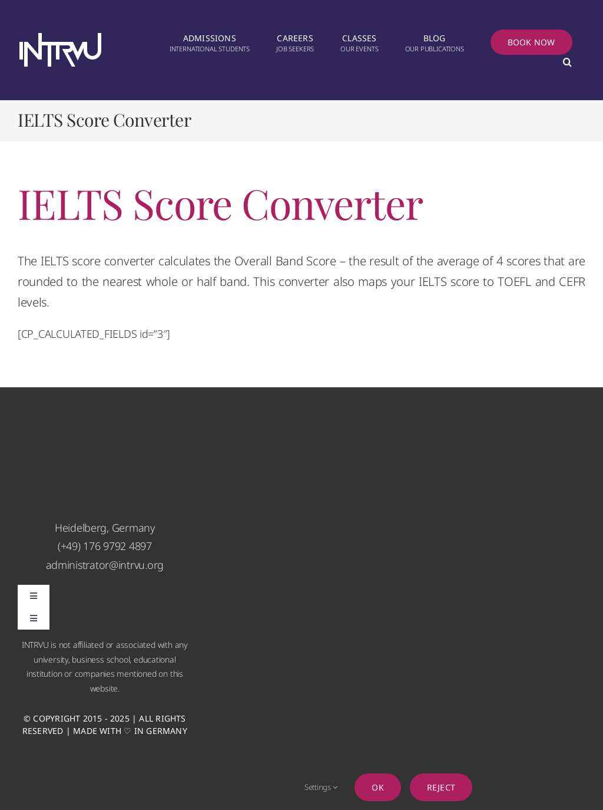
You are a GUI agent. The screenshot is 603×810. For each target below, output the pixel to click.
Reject (441, 787)
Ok (377, 787)
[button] (567, 63)
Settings (320, 787)
